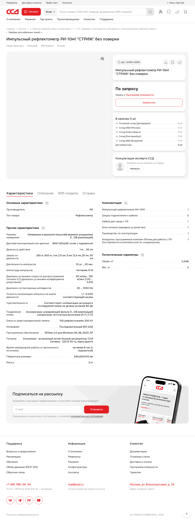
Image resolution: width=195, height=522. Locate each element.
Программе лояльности (140, 95)
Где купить (46, 19)
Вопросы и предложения (21, 451)
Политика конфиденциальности (22, 514)
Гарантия (135, 472)
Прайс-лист (52, 2)
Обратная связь (15, 472)
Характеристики (15, 45)
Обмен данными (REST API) (22, 467)
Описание (32, 45)
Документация (138, 451)
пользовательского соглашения (87, 416)
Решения (30, 19)
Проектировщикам (68, 19)
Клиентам (89, 19)
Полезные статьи (140, 456)
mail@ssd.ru (76, 484)
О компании (13, 19)
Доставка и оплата (31, 2)
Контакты (67, 2)
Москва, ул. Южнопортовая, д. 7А (152, 484)
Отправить (96, 409)
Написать (135, 168)
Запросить (149, 102)
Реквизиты (11, 2)
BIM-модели (47, 45)
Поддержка (106, 19)
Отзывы (61, 45)
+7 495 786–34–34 (18, 484)
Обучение (12, 461)
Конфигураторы (77, 467)
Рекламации (13, 456)
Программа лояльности (144, 467)
